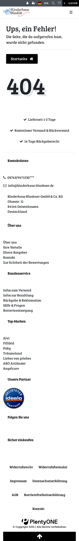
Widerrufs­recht (21, 467)
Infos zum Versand (17, 290)
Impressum (18, 481)
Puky (7, 348)
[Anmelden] (27, 3)
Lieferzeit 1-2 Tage (42, 119)
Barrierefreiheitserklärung (44, 494)
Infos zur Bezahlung (18, 295)
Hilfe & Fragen (14, 305)
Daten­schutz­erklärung (49, 481)
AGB (15, 494)
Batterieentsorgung (18, 310)
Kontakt (9, 257)
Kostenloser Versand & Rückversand (42, 130)
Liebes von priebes (17, 358)
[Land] (40, 3)
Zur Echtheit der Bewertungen (26, 262)
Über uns (10, 242)
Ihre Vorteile (12, 247)
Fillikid (8, 343)
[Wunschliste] (59, 3)
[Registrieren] (33, 3)
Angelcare (11, 368)
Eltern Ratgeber (15, 252)
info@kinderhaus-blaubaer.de (31, 185)
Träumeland (12, 353)
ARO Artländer (14, 363)
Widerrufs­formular (53, 467)
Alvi (6, 338)
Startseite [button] (22, 58)
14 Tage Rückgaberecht (41, 141)
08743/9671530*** (20, 177)
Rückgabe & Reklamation (22, 300)
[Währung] (46, 3)
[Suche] (53, 3)
